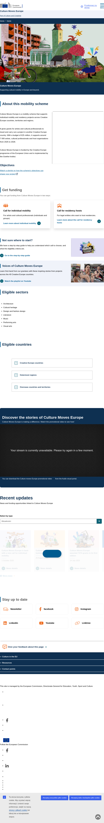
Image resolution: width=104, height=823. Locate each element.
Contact (7, 777)
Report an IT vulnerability (14, 781)
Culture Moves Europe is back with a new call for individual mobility (15, 553)
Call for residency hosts (69, 210)
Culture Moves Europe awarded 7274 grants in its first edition (83, 553)
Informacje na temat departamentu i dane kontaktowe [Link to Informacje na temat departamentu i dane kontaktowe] (26, 705)
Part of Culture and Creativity (10, 16)
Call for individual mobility (17, 210)
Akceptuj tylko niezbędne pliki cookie (85, 798)
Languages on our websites (15, 783)
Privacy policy (10, 787)
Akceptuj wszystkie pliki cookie (55, 798)
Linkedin (13, 623)
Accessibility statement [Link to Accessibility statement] (13, 692)
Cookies (7, 785)
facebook (48, 609)
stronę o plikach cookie (18, 810)
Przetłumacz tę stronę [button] (90, 6)
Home (2, 21)
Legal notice (9, 789)
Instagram (86, 609)
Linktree (86, 623)
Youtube (50, 623)
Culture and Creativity (18, 680)
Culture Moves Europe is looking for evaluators (47, 552)
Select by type (6, 516)
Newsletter (16, 609)
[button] (82, 6)
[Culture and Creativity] (12, 5)
